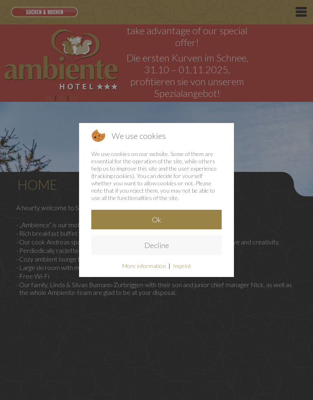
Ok (156, 219)
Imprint (182, 265)
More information (144, 265)
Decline (156, 245)
